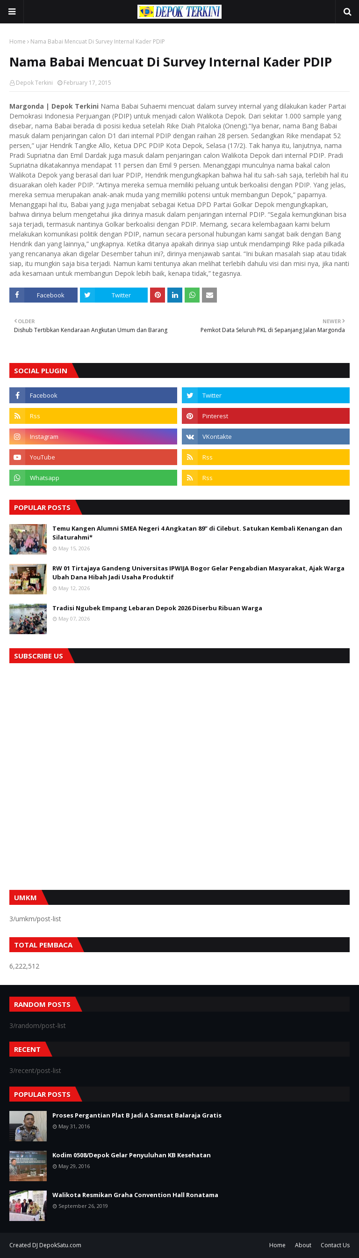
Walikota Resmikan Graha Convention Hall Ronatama (135, 1195)
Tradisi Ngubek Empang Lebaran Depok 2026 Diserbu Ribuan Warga (157, 608)
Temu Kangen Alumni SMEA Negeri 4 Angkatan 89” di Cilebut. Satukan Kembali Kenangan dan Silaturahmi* (197, 533)
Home (17, 41)
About (303, 1245)
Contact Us (335, 1245)
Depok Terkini (34, 83)
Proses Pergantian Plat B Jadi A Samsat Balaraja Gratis (137, 1115)
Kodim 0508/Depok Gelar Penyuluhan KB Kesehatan (131, 1155)
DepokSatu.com (60, 1245)
